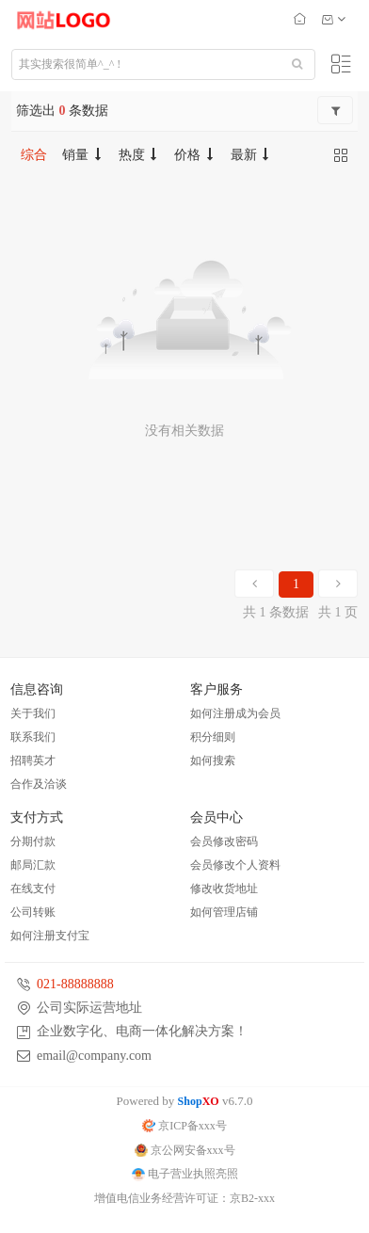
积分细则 (212, 737)
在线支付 (33, 888)
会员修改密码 (224, 841)
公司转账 (33, 912)
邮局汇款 (33, 865)
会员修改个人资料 (235, 865)
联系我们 (33, 737)
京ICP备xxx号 (184, 1125)
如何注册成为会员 (235, 713)
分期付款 (33, 841)
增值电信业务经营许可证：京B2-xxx (184, 1198)
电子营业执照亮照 (185, 1173)
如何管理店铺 (224, 912)
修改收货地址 (224, 888)
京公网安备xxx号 (185, 1150)
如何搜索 (212, 760)
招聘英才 (33, 760)
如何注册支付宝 (49, 935)
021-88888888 (75, 984)
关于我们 (33, 713)
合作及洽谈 (38, 784)
